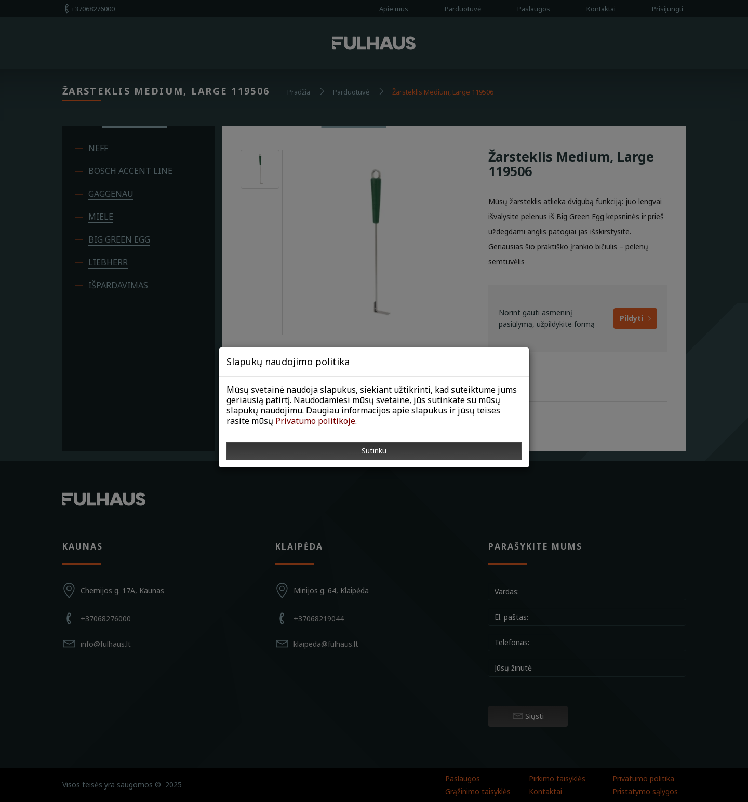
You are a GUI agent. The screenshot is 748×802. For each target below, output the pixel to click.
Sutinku (374, 451)
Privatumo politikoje (315, 420)
